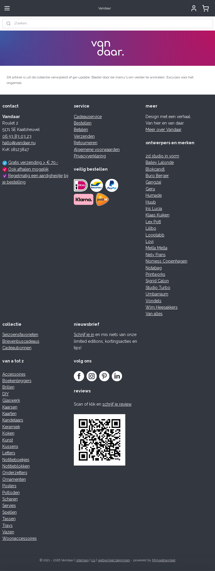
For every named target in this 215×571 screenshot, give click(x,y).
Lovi (150, 241)
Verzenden (84, 136)
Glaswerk (11, 400)
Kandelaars (12, 420)
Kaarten (9, 413)
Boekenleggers (16, 380)
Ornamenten (14, 479)
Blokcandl (155, 169)
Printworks (155, 274)
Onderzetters (14, 472)
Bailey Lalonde (160, 162)
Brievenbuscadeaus (20, 341)
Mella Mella (156, 248)
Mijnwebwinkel (163, 560)
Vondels (153, 300)
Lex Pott (153, 221)
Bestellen (82, 123)
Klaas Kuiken (157, 215)
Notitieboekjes (15, 459)
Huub (151, 202)
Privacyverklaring (90, 156)
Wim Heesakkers (162, 307)
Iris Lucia (154, 208)
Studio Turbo (158, 287)
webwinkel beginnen (114, 560)
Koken (8, 433)
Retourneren (85, 142)
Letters (8, 453)
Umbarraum (157, 294)
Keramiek (11, 426)
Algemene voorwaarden (97, 149)
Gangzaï (153, 182)
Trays (7, 525)
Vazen (8, 532)
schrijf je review (116, 404)
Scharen (10, 499)
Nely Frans (156, 254)
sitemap (82, 560)
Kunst (7, 440)
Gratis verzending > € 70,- (33, 162)
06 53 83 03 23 (16, 136)
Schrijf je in (84, 334)
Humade (154, 195)
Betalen (81, 129)
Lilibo (151, 228)
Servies (9, 505)
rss (93, 560)
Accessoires (14, 374)
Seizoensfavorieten (20, 334)
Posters (9, 485)
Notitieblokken (16, 466)
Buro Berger (157, 175)
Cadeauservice (88, 116)
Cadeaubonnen (16, 347)
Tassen (9, 518)
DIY (5, 394)
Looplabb (155, 235)
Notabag (154, 268)
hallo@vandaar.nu (19, 142)
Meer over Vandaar (163, 129)
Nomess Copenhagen (166, 261)
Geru (150, 189)
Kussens (10, 446)
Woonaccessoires (19, 538)
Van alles (154, 313)
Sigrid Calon (157, 280)
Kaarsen (9, 407)
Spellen (9, 512)
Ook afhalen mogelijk (28, 169)
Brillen (8, 387)
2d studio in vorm (162, 156)
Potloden (11, 492)
